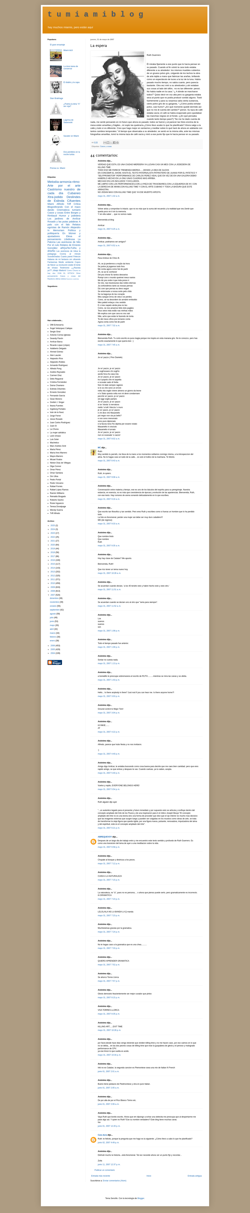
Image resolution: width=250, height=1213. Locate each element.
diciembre (54, 598)
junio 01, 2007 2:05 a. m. (108, 1088)
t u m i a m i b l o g (95, 14)
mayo (52, 625)
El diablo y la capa (71, 82)
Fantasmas (52, 262)
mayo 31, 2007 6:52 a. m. (109, 245)
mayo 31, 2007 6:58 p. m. (109, 847)
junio (52, 621)
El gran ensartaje (57, 45)
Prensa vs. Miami (57, 168)
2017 (53, 556)
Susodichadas (53, 256)
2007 (53, 595)
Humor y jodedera (69, 215)
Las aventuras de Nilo (68, 242)
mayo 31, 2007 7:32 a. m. (109, 325)
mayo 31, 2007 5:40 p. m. (109, 773)
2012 (53, 575)
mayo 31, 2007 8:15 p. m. (109, 997)
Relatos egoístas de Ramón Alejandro (63, 226)
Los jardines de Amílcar (63, 218)
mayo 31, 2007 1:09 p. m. (109, 647)
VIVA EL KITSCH (66, 273)
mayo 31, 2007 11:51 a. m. (109, 589)
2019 (53, 548)
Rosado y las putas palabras (62, 221)
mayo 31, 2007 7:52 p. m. (109, 965)
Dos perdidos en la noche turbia (71, 153)
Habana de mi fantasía (57, 259)
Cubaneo (74, 193)
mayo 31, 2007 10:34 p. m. (109, 1055)
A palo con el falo (63, 223)
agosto (53, 614)
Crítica (77, 204)
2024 (53, 529)
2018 (53, 552)
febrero (53, 637)
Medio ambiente (66, 262)
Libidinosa (69, 239)
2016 (53, 560)
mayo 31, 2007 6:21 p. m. (109, 828)
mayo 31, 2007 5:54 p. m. (109, 789)
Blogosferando (55, 207)
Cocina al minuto (70, 254)
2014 (53, 568)
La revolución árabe (64, 265)
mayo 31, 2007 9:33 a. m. (109, 524)
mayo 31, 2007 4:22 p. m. (109, 732)
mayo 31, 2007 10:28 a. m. (109, 573)
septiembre (55, 610)
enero (52, 640)
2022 (53, 537)
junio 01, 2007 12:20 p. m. (109, 1126)
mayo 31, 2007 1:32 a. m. (109, 196)
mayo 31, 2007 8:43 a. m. (109, 460)
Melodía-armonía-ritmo (63, 181)
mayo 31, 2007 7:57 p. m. (109, 981)
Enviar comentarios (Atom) (114, 1181)
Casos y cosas (106, 146)
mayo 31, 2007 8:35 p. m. (109, 1014)
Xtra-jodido (55, 197)
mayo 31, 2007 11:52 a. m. (109, 606)
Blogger (140, 1198)
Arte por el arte (63, 185)
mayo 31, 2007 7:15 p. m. (109, 880)
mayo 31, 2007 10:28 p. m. (109, 1030)
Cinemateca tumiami (68, 210)
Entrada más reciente (100, 1176)
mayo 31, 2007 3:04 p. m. (109, 713)
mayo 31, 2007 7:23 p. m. (109, 899)
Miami (68, 50)
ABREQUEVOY (105, 837)
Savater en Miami (71, 136)
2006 (53, 645)
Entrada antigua (195, 1176)
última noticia (60, 279)
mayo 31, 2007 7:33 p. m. (109, 948)
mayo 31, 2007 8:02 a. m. (109, 439)
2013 (53, 572)
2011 (53, 579)
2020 (53, 545)
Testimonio (64, 268)
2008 (53, 591)
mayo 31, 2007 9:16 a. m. (109, 499)
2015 (53, 564)
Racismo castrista (72, 279)
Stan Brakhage (56, 98)
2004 (53, 653)
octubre (53, 606)
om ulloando (74, 259)
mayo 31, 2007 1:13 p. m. (109, 663)
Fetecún (76, 256)
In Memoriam (55, 230)
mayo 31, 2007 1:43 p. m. (109, 680)
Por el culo (53, 245)
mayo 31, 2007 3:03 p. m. (109, 696)
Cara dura (102, 1135)
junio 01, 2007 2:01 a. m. (108, 1071)
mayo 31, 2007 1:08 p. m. (109, 631)
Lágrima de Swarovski (68, 121)
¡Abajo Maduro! (59, 270)
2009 (53, 587)
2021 (53, 541)
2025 (53, 525)
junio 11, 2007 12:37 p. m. (109, 1164)
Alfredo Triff (64, 204)
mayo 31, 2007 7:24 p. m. (109, 932)
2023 (53, 533)
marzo (53, 633)
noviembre (55, 602)
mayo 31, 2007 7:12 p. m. (109, 863)
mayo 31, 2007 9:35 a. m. (109, 545)
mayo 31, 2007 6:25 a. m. (109, 229)
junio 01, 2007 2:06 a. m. (108, 1104)
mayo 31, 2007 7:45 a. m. (109, 345)
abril (52, 629)
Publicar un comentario (104, 1170)
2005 (53, 649)
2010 (53, 583)
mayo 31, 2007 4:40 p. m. (109, 754)
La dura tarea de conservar (70, 67)
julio (52, 617)
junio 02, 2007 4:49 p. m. (108, 1142)
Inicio (149, 1176)
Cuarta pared (67, 256)
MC (99, 447)
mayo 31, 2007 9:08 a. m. (109, 477)
